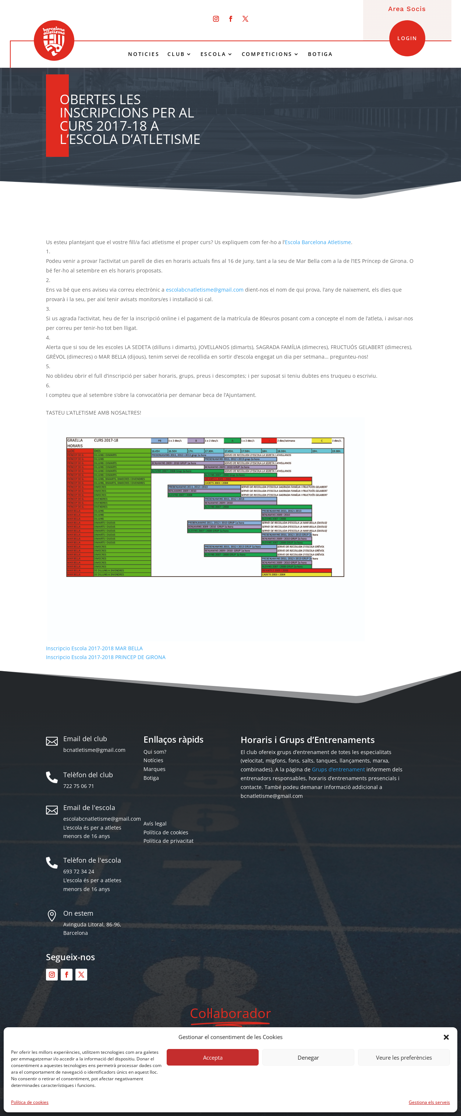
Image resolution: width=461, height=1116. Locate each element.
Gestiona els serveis (429, 1102)
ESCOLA (213, 54)
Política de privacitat (168, 840)
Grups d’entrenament (338, 769)
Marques (154, 768)
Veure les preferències (404, 1057)
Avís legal (155, 823)
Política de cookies (30, 1102)
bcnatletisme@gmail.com (94, 749)
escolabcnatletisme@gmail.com (205, 289)
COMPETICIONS (267, 54)
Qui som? (154, 751)
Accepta (213, 1057)
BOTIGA (320, 54)
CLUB (176, 54)
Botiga (151, 777)
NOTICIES (143, 54)
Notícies (153, 760)
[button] (446, 1037)
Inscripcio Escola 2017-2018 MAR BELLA (94, 648)
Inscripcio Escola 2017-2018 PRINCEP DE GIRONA (106, 657)
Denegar (308, 1057)
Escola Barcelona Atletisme (318, 242)
